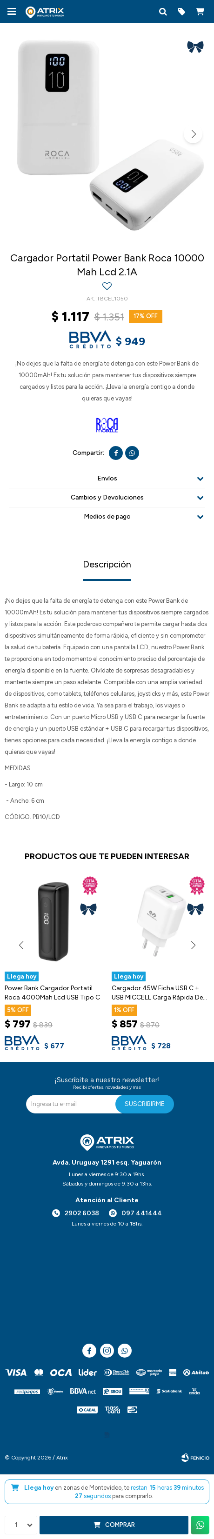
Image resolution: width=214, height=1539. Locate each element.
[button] (163, 11)
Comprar (120, 1524)
